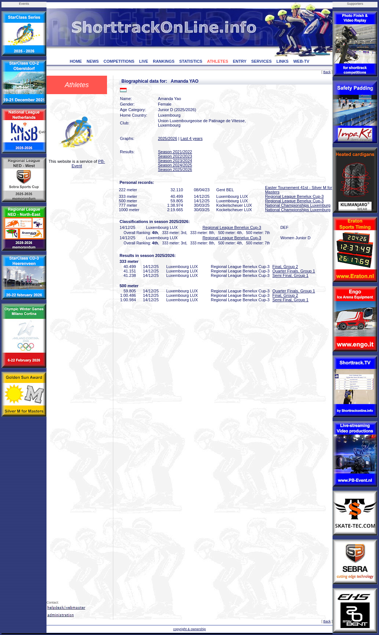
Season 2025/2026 (175, 169)
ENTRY (240, 61)
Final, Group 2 (285, 266)
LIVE (143, 61)
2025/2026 (167, 138)
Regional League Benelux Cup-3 (294, 196)
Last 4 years (191, 138)
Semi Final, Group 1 (290, 275)
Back (327, 72)
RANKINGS (164, 61)
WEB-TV (301, 61)
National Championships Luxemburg (297, 205)
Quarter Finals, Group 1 (293, 271)
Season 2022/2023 (175, 156)
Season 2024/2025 (175, 165)
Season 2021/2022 (175, 152)
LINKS (282, 61)
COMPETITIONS (118, 61)
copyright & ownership (189, 629)
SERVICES (261, 61)
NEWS (93, 61)
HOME (76, 61)
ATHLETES (217, 61)
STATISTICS (191, 61)
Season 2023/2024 (175, 160)
